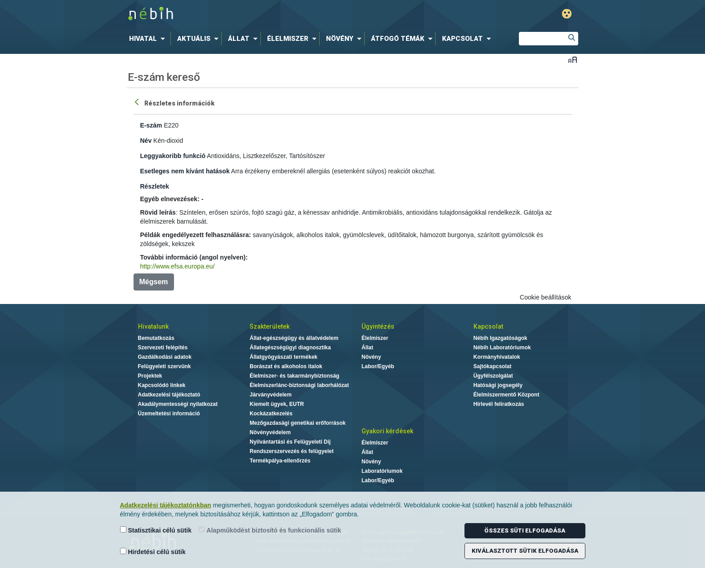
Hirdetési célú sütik (153, 551)
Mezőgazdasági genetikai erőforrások (297, 423)
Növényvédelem (270, 432)
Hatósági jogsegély (497, 385)
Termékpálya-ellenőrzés (280, 461)
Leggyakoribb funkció (172, 155)
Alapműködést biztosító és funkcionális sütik (270, 530)
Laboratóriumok (381, 471)
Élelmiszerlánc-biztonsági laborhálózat (299, 385)
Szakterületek (270, 326)
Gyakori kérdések (387, 431)
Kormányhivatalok (496, 357)
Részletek (155, 186)
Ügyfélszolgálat (493, 376)
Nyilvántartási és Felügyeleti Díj (290, 442)
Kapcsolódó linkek (162, 385)
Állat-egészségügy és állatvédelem (294, 338)
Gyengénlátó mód (566, 13)
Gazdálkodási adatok (165, 357)
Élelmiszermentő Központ (506, 395)
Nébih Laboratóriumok (502, 347)
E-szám (151, 125)
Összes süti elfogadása (524, 530)
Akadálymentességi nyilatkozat (178, 404)
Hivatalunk (153, 326)
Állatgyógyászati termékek (283, 357)
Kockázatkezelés (271, 413)
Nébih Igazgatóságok (500, 338)
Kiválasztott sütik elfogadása (525, 550)
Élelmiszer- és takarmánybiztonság (294, 376)
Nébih (257, 14)
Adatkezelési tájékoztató (169, 395)
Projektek (150, 376)
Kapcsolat (488, 326)
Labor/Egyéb (377, 366)
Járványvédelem (270, 395)
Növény (371, 357)
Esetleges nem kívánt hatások (185, 171)
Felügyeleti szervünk (164, 366)
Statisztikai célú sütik (156, 530)
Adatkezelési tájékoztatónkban (165, 505)
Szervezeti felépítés (163, 347)
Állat (367, 347)
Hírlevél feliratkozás (498, 404)
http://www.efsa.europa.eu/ (177, 266)
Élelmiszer (374, 338)
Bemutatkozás (156, 338)
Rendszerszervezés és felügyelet (292, 451)
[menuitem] (149, 38)
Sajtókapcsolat (492, 366)
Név (146, 140)
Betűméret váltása (572, 59)
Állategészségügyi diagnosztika (290, 347)
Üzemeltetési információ (169, 413)
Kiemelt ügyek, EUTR (277, 404)
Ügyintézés (377, 326)
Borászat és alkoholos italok (286, 366)
